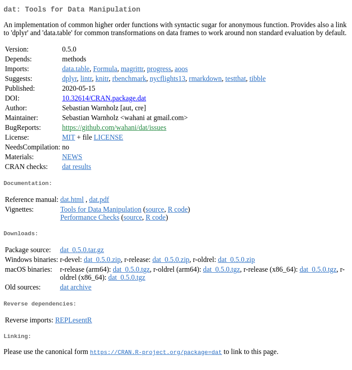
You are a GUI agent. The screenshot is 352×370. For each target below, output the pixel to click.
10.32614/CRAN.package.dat (104, 100)
